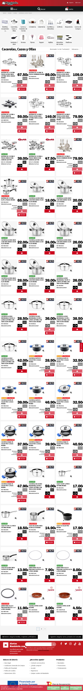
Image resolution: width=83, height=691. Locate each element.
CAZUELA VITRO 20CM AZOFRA (35, 606)
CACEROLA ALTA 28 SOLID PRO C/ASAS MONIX (7, 402)
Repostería (68, 27)
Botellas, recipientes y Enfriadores (5, 29)
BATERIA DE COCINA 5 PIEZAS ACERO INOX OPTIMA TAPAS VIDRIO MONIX (63, 117)
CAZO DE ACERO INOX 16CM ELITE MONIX (35, 526)
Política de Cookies (10, 671)
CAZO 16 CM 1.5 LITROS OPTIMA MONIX (8, 526)
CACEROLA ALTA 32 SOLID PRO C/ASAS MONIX (35, 402)
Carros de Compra (78, 28)
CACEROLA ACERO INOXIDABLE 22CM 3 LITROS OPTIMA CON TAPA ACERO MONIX (35, 319)
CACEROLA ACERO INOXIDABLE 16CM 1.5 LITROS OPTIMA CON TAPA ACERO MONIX (63, 280)
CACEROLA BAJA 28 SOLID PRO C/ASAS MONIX (7, 443)
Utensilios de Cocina (59, 43)
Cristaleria (32, 27)
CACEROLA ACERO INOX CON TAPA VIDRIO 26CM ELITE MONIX (8, 280)
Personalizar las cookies (75, 688)
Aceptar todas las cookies (53, 688)
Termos (23, 42)
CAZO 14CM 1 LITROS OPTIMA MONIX (63, 485)
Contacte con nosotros (38, 663)
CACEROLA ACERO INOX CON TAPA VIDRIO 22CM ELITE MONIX (36, 241)
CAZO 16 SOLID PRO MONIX (63, 526)
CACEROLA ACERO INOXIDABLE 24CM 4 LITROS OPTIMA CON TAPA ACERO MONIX (63, 319)
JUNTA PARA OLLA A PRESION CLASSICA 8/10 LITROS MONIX (64, 569)
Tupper (41, 42)
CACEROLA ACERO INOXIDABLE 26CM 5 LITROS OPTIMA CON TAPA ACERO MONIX (7, 360)
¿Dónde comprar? (36, 665)
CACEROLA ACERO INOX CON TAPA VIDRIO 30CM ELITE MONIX (36, 280)
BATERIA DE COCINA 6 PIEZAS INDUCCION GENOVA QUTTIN (35, 158)
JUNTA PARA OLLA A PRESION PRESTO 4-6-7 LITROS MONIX (8, 607)
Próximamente (62, 668)
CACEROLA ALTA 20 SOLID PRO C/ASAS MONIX (35, 360)
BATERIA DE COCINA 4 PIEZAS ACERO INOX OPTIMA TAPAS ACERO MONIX (63, 75)
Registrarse (34, 671)
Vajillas (50, 42)
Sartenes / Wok (14, 43)
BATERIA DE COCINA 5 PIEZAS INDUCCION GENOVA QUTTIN (8, 158)
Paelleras (69, 42)
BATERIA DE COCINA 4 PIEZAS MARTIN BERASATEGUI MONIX (8, 116)
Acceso (78, 2)
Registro (70, 2)
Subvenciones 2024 (10, 673)
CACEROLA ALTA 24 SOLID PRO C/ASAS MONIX (63, 360)
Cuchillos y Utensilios (50, 28)
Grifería (59, 27)
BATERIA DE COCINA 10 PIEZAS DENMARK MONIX (36, 73)
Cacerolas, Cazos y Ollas (14, 29)
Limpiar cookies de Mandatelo (40, 673)
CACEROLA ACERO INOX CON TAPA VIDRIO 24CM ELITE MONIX (64, 241)
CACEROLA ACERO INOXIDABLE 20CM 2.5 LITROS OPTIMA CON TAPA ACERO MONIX (8, 319)
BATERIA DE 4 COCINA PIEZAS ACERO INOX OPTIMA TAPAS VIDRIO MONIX (8, 75)
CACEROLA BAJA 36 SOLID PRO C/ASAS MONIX (7, 485)
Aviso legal (7, 663)
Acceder (33, 668)
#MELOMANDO (22, 169)
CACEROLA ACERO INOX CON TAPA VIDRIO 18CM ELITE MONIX (64, 200)
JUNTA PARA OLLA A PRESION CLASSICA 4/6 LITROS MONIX (36, 569)
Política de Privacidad (10, 668)
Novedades (61, 663)
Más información (65, 688)
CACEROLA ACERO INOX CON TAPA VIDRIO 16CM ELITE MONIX (36, 200)
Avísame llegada (21, 89)
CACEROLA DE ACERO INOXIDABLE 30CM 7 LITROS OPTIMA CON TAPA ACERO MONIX (35, 486)
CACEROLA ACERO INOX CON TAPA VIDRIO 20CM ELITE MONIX (8, 241)
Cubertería (41, 27)
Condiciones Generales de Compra (14, 665)
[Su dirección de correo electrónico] (38, 644)
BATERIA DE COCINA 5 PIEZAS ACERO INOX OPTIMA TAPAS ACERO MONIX (36, 117)
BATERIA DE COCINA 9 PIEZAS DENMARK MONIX (64, 157)
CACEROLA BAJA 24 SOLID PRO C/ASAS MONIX (63, 402)
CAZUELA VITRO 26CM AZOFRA (63, 606)
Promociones (62, 665)
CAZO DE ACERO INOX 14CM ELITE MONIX (8, 568)
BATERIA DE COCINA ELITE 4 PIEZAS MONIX (8, 199)
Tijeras (32, 42)
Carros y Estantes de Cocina (23, 29)
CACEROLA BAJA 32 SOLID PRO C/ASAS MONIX (35, 443)
